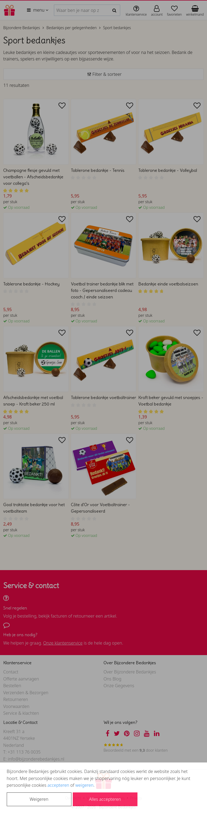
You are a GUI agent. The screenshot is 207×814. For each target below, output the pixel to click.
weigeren (84, 785)
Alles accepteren (105, 799)
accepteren (58, 785)
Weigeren (39, 799)
